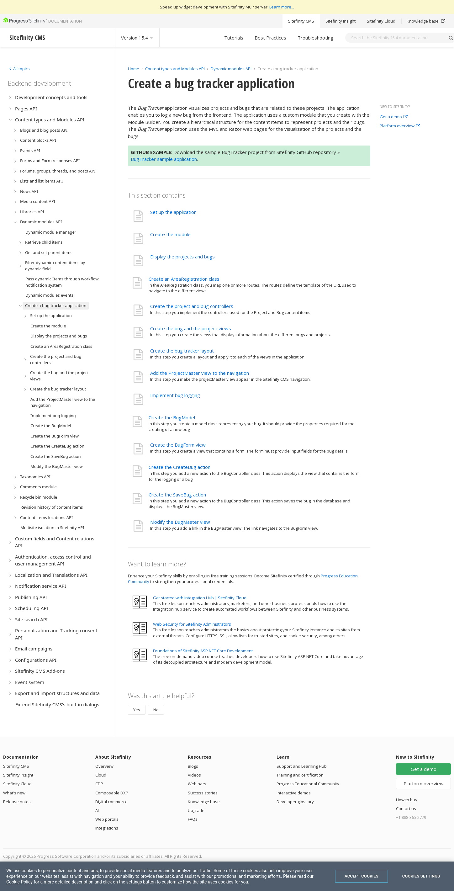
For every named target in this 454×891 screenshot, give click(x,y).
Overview (104, 766)
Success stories (203, 793)
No (156, 710)
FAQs (193, 819)
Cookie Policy (19, 881)
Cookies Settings (421, 876)
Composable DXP (111, 793)
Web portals (107, 819)
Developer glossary (295, 801)
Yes (136, 710)
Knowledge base (426, 21)
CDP (99, 784)
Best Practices (270, 37)
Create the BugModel (172, 417)
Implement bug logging (175, 395)
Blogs (193, 766)
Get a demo (394, 116)
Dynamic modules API (231, 69)
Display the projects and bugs (182, 256)
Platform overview (400, 126)
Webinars (197, 784)
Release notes (17, 801)
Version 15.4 (137, 37)
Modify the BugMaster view (180, 522)
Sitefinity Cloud (381, 21)
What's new (14, 793)
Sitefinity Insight (340, 21)
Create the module (170, 234)
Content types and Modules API (175, 69)
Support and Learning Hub (302, 766)
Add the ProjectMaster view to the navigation (199, 373)
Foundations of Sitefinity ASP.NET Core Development (203, 651)
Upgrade (196, 810)
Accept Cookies (361, 876)
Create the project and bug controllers (191, 306)
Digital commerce (111, 801)
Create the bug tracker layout (182, 350)
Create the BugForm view (178, 445)
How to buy (406, 800)
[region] (227, 876)
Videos (194, 775)
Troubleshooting (315, 37)
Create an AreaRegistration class (184, 279)
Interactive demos (294, 793)
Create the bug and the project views (190, 328)
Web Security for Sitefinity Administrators (192, 624)
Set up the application (173, 212)
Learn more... (281, 7)
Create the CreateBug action (179, 467)
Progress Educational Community (308, 784)
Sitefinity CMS (301, 21)
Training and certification (300, 775)
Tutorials (233, 37)
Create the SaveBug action (177, 494)
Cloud (100, 775)
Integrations (106, 828)
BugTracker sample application (164, 159)
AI (97, 810)
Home (133, 69)
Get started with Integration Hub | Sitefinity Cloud (199, 598)
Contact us (406, 808)
